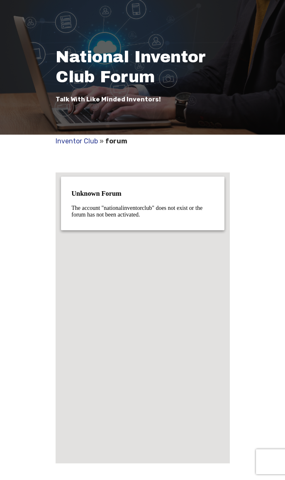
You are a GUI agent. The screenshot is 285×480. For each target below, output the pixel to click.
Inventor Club (77, 141)
